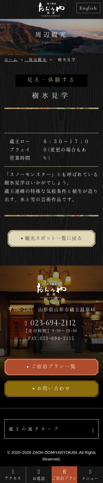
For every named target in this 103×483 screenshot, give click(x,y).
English (88, 8)
